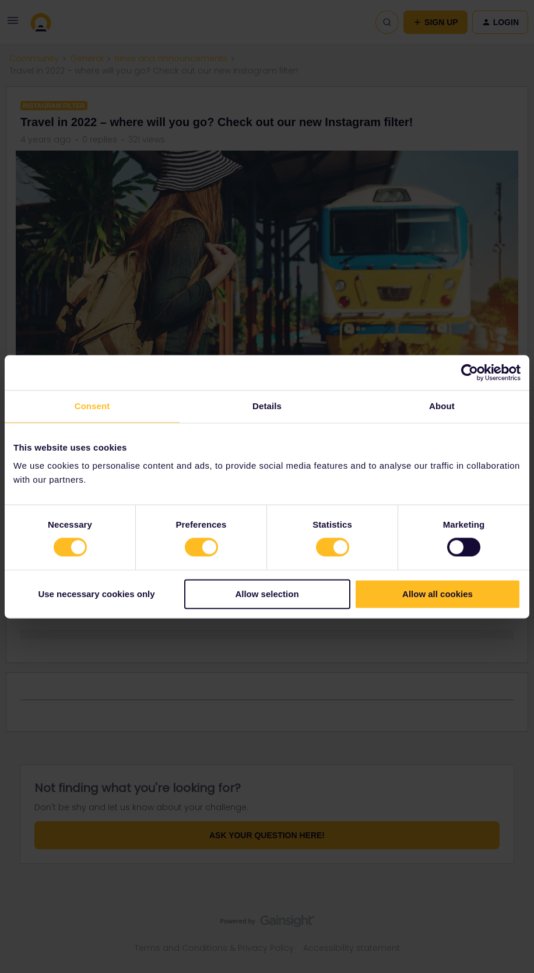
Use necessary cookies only (96, 594)
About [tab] (442, 406)
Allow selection (266, 594)
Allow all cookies (437, 594)
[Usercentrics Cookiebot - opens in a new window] (470, 372)
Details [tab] (267, 406)
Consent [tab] (92, 406)
